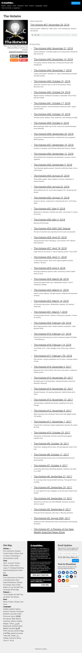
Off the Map (15, 590)
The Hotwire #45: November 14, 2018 (53, 59)
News (8, 556)
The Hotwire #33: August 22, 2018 (51, 186)
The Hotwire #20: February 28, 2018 (52, 322)
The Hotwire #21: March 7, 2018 (50, 311)
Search (31, 6)
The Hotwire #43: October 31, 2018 (52, 81)
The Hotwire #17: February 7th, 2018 (53, 355)
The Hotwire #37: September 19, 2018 (53, 144)
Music (17, 565)
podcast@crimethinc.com (18, 52)
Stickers (6, 565)
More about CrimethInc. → (42, 575)
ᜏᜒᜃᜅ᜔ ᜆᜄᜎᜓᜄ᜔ (8, 640)
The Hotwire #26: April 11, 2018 (50, 257)
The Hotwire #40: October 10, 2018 (52, 114)
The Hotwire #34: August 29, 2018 (51, 175)
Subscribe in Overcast (14, 60)
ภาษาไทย (6, 633)
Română (12, 628)
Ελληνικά (6, 616)
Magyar (5, 624)
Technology (14, 556)
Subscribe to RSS (14, 56)
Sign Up (75, 560)
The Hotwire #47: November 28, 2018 (49, 24)
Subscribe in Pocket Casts (23, 60)
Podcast (6, 592)
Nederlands (7, 626)
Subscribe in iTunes (23, 56)
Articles (6, 549)
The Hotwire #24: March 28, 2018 (51, 279)
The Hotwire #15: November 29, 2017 (53, 377)
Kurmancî (12, 638)
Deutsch (6, 611)
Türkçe (11, 624)
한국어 (5, 628)
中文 (13, 619)
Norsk (19, 638)
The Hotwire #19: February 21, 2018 (52, 333)
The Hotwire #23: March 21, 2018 (51, 290)
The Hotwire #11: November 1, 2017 (53, 421)
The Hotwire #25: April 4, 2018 (49, 268)
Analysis (17, 551)
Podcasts (20, 6)
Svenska (11, 631)
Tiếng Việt (6, 636)
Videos (12, 565)
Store (26, 6)
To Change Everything (15, 568)
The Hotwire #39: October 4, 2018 (51, 123)
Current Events (8, 553)
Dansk (16, 631)
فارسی (16, 624)
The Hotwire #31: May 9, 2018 (49, 208)
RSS (10, 548)
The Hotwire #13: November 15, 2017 (53, 399)
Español (12, 609)
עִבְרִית (21, 631)
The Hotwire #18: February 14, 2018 (52, 344)
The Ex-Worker (8, 594)
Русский (13, 614)
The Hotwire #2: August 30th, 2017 (52, 518)
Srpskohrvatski (17, 626)
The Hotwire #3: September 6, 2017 (52, 509)
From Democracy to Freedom (13, 578)
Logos (5, 568)
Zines (5, 563)
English (5, 609)
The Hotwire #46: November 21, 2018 (53, 48)
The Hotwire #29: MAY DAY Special (52, 228)
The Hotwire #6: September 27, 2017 (53, 476)
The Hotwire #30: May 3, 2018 (49, 219)
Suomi (12, 616)
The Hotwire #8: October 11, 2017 (51, 454)
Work (17, 580)
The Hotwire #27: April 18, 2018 (50, 248)
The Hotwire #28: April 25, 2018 (50, 237)
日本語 (18, 616)
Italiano (17, 609)
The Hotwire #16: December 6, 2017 (52, 366)
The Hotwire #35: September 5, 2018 (53, 164)
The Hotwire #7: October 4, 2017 (51, 465)
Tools (14, 6)
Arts (4, 551)
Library (9, 6)
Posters (17, 563)
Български (7, 619)
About (45, 6)
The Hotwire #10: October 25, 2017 (52, 432)
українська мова (17, 633)
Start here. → (46, 585)
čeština (13, 621)
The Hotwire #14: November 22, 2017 (53, 388)
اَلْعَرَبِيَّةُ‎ (17, 628)
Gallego (5, 638)
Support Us (76, 3)
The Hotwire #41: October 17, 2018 (52, 103)
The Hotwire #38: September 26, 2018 (53, 134)
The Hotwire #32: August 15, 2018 (51, 197)
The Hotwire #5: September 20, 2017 (53, 487)
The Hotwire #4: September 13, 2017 (53, 498)
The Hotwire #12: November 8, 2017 (53, 410)
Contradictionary (9, 580)
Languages (38, 6)
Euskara (19, 621)
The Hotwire (14, 597)
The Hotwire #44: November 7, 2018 (53, 70)
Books (4, 6)
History (16, 553)
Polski (19, 614)
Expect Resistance (9, 582)
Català (13, 636)
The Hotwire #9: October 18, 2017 (51, 443)
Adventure (10, 551)
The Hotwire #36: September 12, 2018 (53, 153)
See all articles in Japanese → (12, 8)
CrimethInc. (8, 3)
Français (13, 611)
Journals (11, 563)
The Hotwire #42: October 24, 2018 (52, 92)
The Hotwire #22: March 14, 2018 (51, 301)
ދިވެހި (17, 636)
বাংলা (5, 631)
